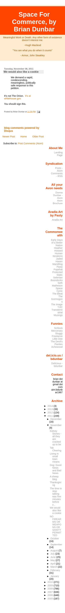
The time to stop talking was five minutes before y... (56, 496)
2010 (51, 582)
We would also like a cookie (21, 71)
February (55, 570)
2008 (51, 588)
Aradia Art (57, 219)
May (53, 560)
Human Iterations (58, 254)
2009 (51, 585)
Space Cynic (59, 289)
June (53, 557)
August (54, 550)
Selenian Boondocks (57, 279)
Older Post (38, 136)
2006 (51, 595)
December (55, 419)
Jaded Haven (59, 260)
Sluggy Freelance (57, 334)
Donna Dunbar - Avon (58, 195)
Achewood (57, 347)
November (55, 425)
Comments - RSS (56, 174)
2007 (51, 592)
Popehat (58, 269)
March (54, 566)
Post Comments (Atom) (30, 143)
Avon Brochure (57, 202)
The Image (57, 304)
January (54, 576)
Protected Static (57, 273)
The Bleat (57, 293)
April (53, 563)
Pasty (60, 266)
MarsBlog (57, 264)
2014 (51, 406)
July (52, 553)
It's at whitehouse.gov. (17, 97)
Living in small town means (55, 457)
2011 (51, 416)
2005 (51, 598)
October (54, 538)
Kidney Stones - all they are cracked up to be (55, 438)
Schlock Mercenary (57, 329)
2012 (51, 412)
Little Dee (57, 338)
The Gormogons (57, 299)
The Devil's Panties (57, 343)
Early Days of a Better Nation (56, 243)
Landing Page (58, 153)
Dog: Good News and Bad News (55, 469)
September (56, 544)
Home (23, 136)
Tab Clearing (55, 449)
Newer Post (8, 136)
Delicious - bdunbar (57, 364)
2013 (51, 409)
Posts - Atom (59, 169)
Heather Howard (58, 249)
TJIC (59, 307)
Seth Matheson (57, 284)
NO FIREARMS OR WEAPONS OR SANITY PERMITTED (55, 526)
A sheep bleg (54, 478)
